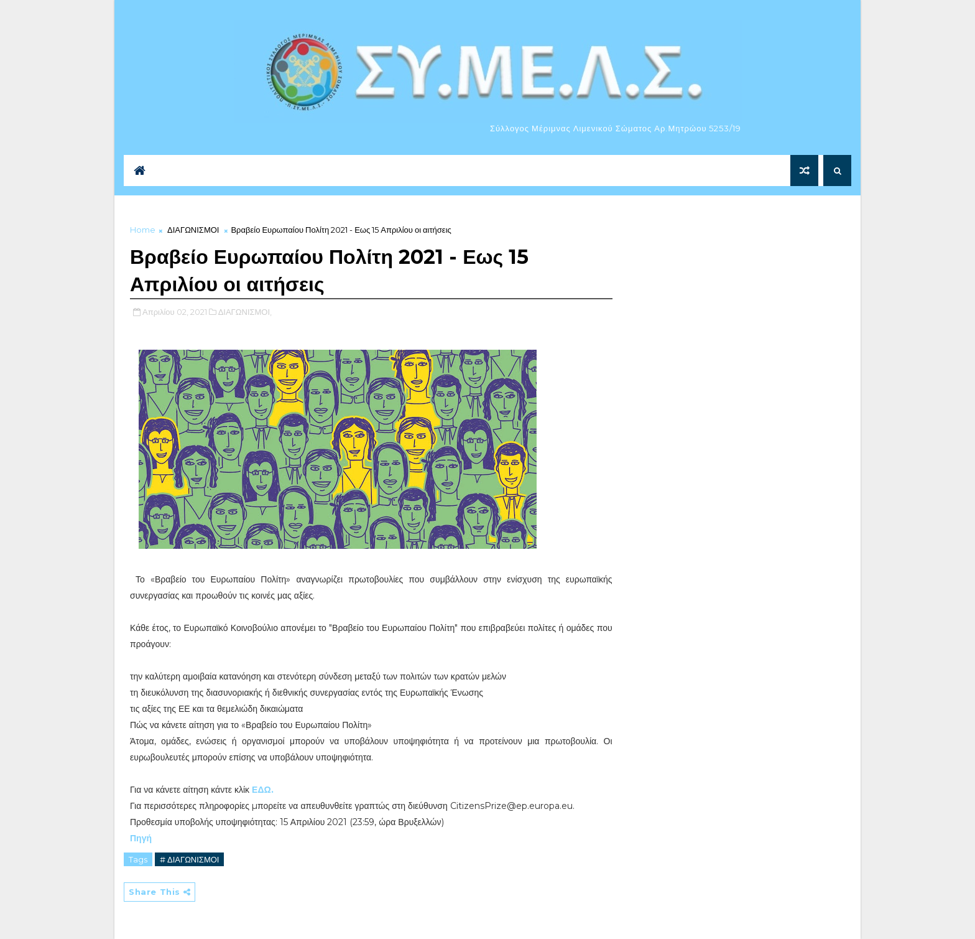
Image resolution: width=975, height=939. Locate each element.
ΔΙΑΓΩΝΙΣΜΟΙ (193, 230)
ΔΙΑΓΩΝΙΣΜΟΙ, (245, 312)
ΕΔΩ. (263, 789)
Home (142, 230)
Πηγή (141, 838)
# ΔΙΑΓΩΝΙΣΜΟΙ (189, 859)
